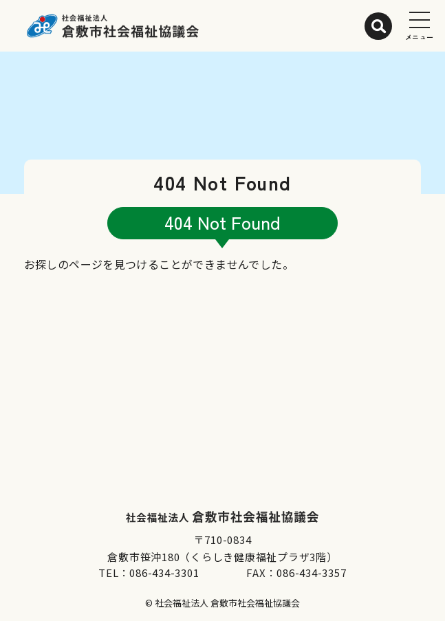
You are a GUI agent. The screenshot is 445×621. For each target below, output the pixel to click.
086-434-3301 (164, 572)
